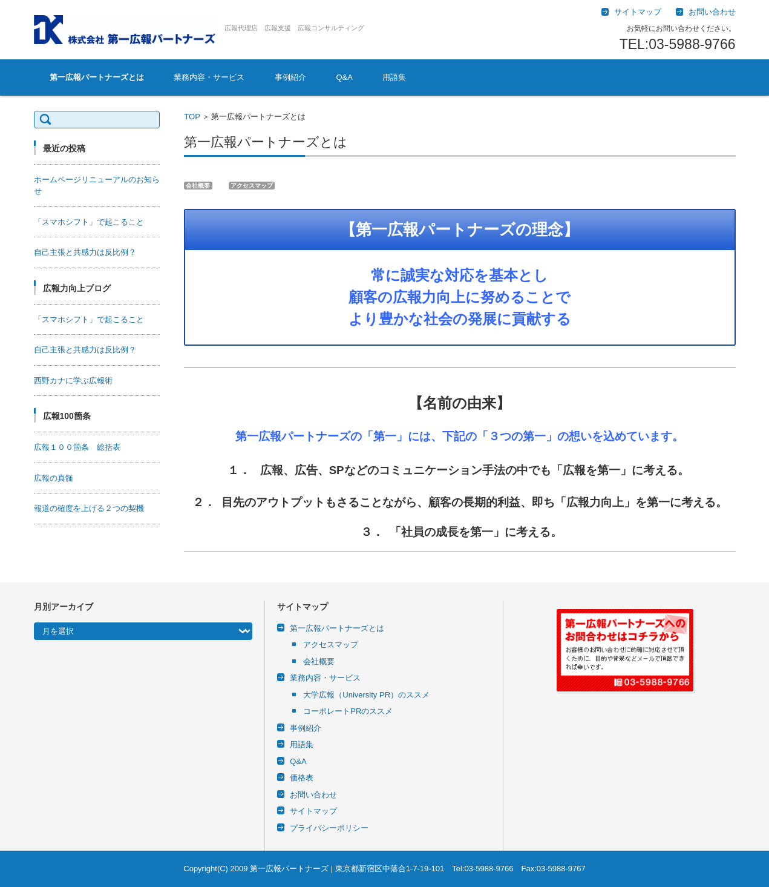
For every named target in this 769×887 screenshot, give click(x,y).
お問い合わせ (313, 794)
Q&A (344, 77)
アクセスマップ (330, 644)
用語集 (394, 77)
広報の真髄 (53, 478)
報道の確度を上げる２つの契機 (89, 508)
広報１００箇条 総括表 (77, 447)
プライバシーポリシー (329, 828)
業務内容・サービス (209, 77)
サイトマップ (313, 811)
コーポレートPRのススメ (348, 711)
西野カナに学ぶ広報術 (73, 380)
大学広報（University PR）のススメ (366, 694)
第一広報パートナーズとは (97, 77)
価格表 (301, 777)
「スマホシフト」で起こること (89, 221)
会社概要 (319, 661)
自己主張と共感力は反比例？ (85, 252)
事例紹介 (290, 77)
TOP (192, 116)
